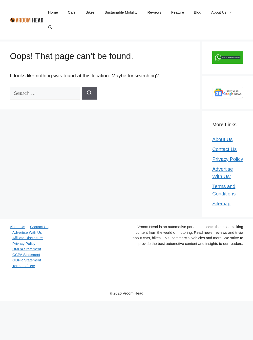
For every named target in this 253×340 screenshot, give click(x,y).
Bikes (90, 12)
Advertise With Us (27, 232)
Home (53, 12)
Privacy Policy (227, 159)
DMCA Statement (26, 249)
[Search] (89, 93)
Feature (177, 12)
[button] (50, 27)
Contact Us (224, 149)
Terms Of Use (23, 266)
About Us (224, 12)
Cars (72, 12)
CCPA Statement (26, 255)
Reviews (154, 12)
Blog (197, 12)
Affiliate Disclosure (27, 238)
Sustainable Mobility (121, 12)
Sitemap (221, 203)
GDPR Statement (26, 260)
